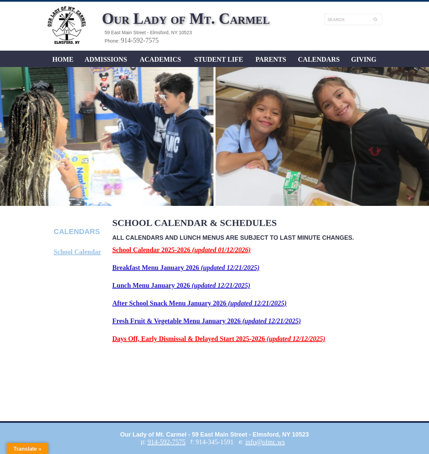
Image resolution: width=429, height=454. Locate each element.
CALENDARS (319, 59)
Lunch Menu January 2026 (181, 285)
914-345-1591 (215, 442)
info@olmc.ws (265, 442)
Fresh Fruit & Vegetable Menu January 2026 (206, 321)
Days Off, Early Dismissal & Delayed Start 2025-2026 (218, 338)
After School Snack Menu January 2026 (199, 303)
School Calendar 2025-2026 (181, 249)
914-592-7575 (140, 40)
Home (62, 59)
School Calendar (77, 252)
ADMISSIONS (105, 59)
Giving (363, 59)
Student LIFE (218, 59)
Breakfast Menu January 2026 (185, 267)
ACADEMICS (160, 59)
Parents (270, 59)
